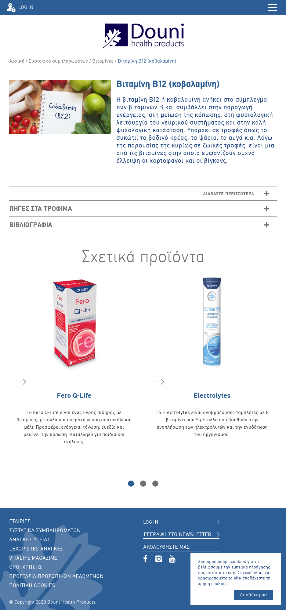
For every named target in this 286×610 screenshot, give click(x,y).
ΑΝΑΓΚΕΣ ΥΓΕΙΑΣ (29, 540)
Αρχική (16, 61)
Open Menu (272, 7)
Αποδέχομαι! (253, 595)
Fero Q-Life (54, 389)
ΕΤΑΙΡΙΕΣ (20, 521)
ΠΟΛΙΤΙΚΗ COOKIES (32, 585)
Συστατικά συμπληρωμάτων (58, 61)
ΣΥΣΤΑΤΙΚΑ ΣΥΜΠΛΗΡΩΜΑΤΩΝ (45, 530)
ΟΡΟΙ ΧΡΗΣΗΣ (25, 567)
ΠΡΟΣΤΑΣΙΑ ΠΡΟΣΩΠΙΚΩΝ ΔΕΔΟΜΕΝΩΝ (56, 576)
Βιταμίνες (103, 61)
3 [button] (155, 484)
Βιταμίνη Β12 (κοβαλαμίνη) (147, 61)
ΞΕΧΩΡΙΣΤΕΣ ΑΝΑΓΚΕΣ (36, 549)
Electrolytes (192, 389)
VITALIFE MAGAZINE (33, 558)
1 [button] (131, 484)
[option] (74, 368)
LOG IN (26, 7)
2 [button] (143, 484)
